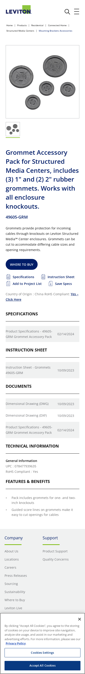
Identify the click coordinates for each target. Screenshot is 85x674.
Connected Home (57, 25)
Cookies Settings (42, 653)
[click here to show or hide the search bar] (67, 11)
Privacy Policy (16, 643)
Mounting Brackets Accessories (55, 30)
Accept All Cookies (42, 665)
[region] (42, 643)
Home (9, 25)
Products (22, 25)
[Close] (80, 619)
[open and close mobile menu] (77, 11)
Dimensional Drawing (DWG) (27, 404)
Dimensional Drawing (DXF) (26, 415)
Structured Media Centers (20, 30)
